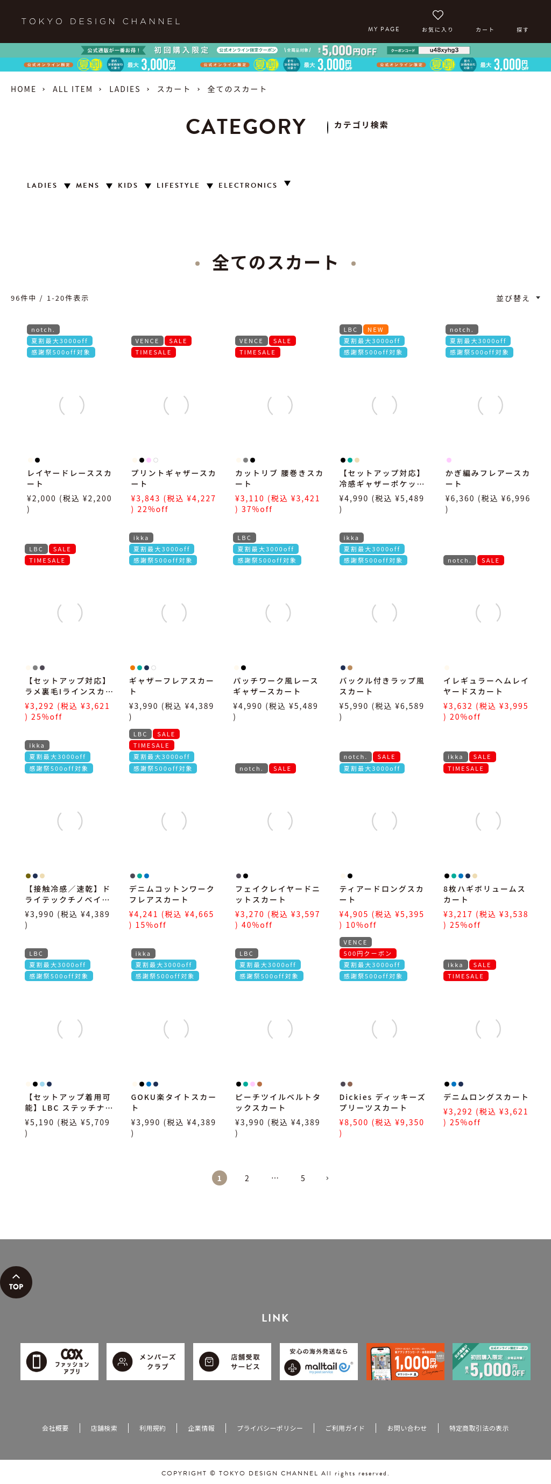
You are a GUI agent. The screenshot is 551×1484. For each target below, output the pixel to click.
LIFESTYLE (178, 186)
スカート (174, 88)
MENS (88, 186)
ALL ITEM (73, 88)
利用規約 (152, 1427)
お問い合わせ (407, 1427)
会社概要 (55, 1427)
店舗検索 (104, 1427)
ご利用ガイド (345, 1427)
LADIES (124, 88)
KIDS (128, 186)
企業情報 (201, 1427)
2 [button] (247, 1178)
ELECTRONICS (248, 186)
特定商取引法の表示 (479, 1427)
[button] (331, 1182)
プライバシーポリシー (270, 1427)
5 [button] (303, 1178)
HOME (24, 88)
